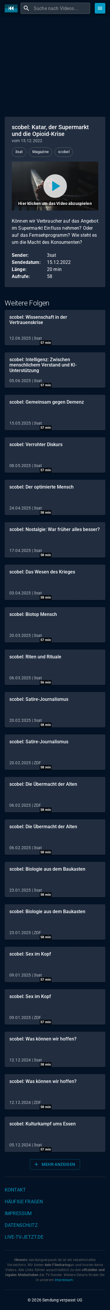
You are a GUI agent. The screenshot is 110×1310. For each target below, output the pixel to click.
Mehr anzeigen (54, 1164)
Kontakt (15, 1190)
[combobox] (61, 8)
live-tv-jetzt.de (24, 1237)
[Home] (13, 8)
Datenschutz (21, 1225)
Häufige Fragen (24, 1201)
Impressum (18, 1213)
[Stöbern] (100, 8)
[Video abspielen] (55, 186)
